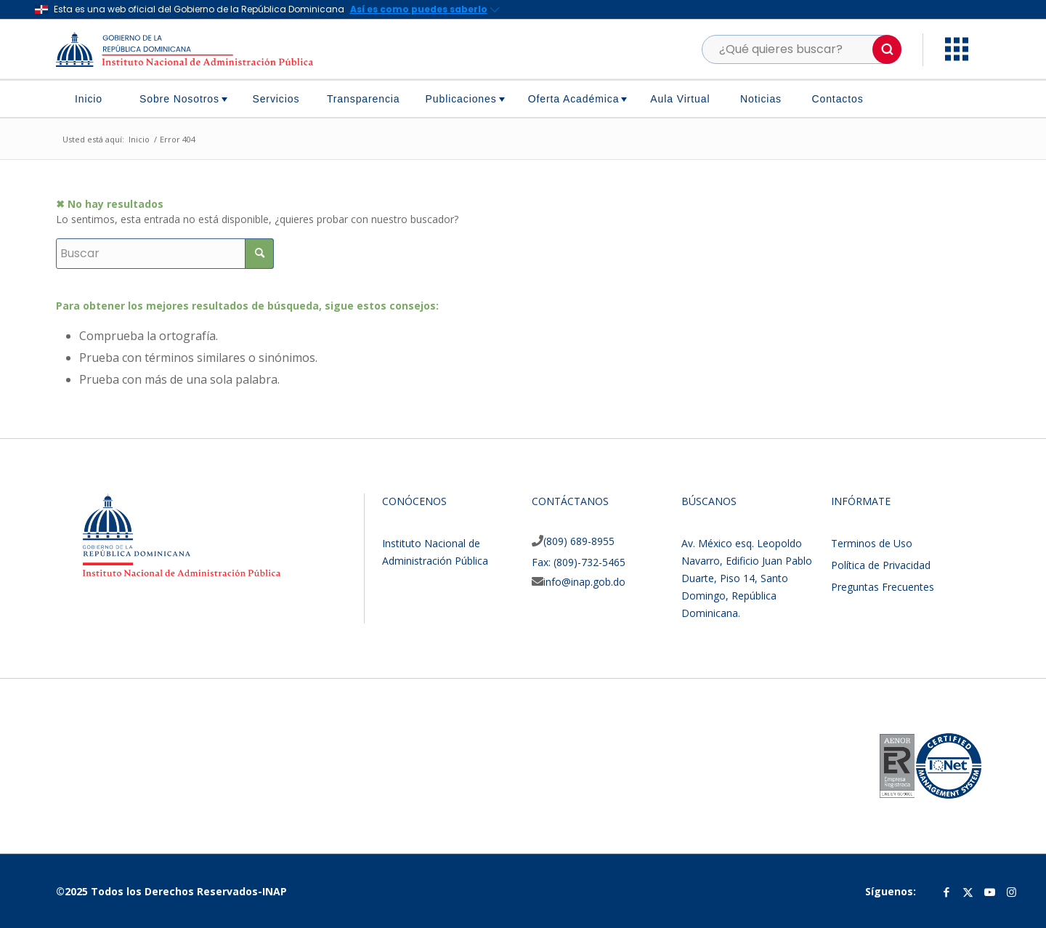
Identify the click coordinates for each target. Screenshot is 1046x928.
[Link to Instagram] (1012, 892)
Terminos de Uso (871, 543)
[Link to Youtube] (990, 892)
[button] (886, 49)
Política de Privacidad (881, 565)
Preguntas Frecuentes (882, 587)
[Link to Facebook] (946, 892)
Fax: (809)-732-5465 (578, 562)
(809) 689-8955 (579, 541)
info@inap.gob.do (584, 582)
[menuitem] (94, 99)
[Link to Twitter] (968, 892)
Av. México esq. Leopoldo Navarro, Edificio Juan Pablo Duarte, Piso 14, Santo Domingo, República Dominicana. (746, 578)
